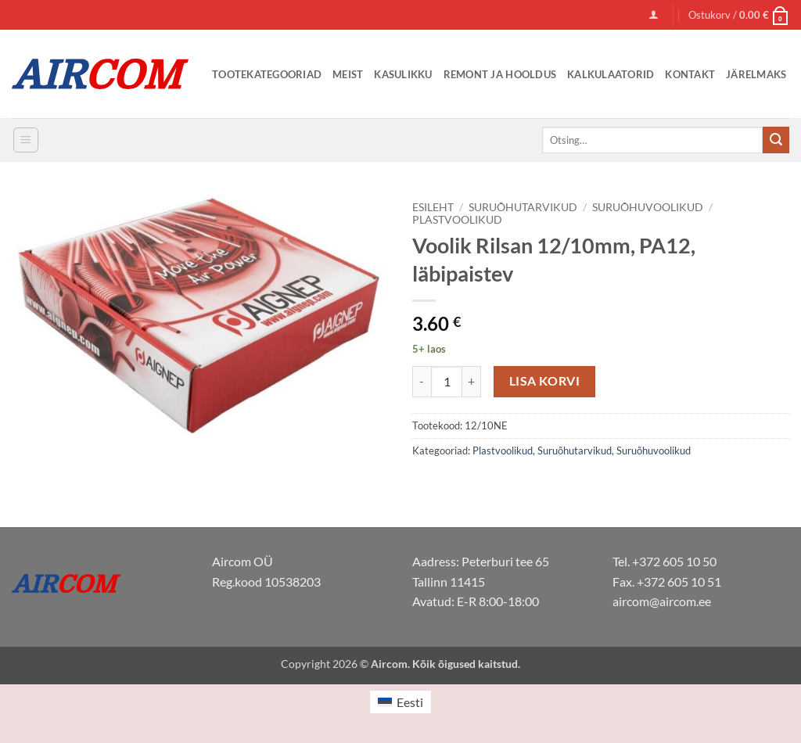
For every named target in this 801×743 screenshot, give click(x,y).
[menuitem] (400, 702)
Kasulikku (403, 74)
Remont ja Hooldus (500, 74)
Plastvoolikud (457, 220)
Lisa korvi (544, 381)
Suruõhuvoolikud (647, 207)
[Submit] (776, 140)
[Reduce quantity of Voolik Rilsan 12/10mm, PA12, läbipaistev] (421, 381)
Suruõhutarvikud (523, 207)
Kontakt (690, 74)
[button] (653, 14)
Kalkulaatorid (610, 74)
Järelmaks (756, 74)
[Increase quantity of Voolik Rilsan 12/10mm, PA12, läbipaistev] (471, 381)
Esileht (433, 207)
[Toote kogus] (446, 381)
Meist (347, 74)
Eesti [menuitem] (410, 702)
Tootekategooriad (266, 74)
